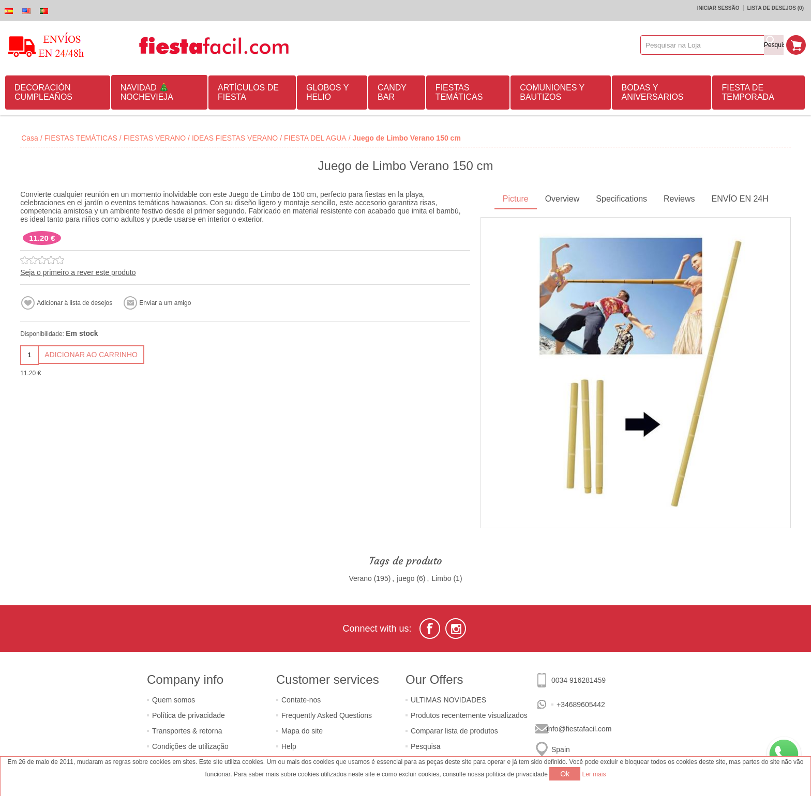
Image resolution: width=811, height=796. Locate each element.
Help (288, 746)
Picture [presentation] (516, 198)
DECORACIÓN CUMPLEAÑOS (43, 92)
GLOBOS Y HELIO (327, 92)
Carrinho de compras (796, 45)
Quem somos (173, 700)
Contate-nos (301, 700)
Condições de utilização (190, 746)
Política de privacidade (188, 715)
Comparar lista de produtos (454, 731)
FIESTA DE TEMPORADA (748, 92)
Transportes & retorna (187, 731)
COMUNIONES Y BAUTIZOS (552, 92)
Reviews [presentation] (679, 198)
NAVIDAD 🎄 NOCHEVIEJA (147, 92)
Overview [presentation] (562, 198)
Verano (360, 578)
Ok (564, 774)
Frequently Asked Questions (326, 715)
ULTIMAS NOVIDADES (448, 700)
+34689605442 (581, 704)
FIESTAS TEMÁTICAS (459, 92)
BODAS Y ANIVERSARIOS (652, 92)
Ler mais (594, 774)
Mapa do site (302, 731)
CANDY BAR (392, 92)
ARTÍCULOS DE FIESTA (248, 92)
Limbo (441, 578)
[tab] (515, 199)
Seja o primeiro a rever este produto (78, 272)
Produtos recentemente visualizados (469, 715)
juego (405, 578)
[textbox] (702, 45)
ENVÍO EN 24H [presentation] (740, 198)
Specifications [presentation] (621, 198)
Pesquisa (426, 746)
